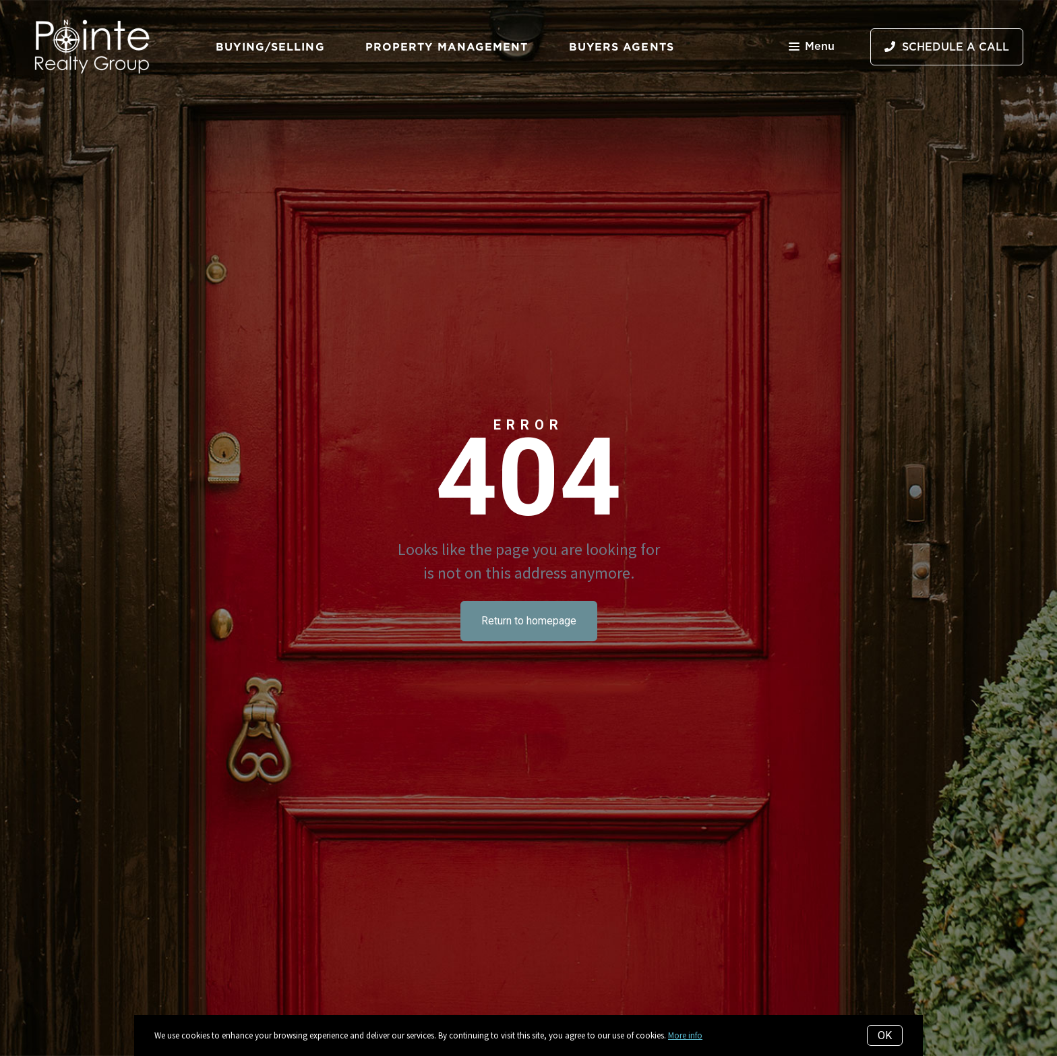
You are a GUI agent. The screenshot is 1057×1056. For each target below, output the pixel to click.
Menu (811, 47)
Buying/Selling (270, 46)
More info (685, 1035)
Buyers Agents (621, 46)
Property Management (446, 46)
